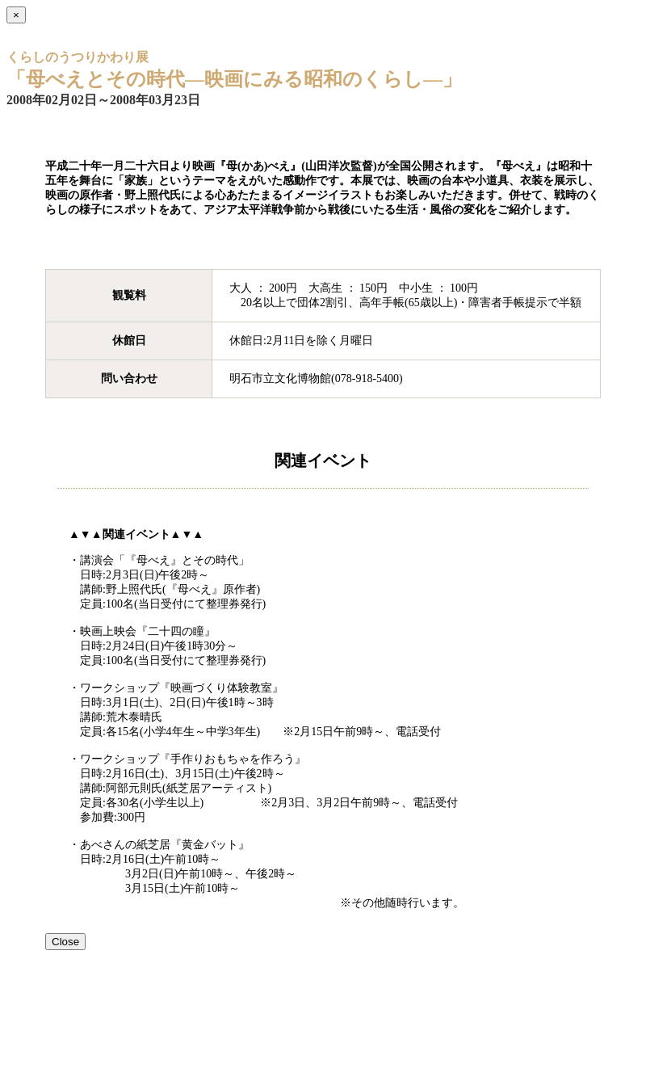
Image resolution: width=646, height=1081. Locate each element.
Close (65, 942)
